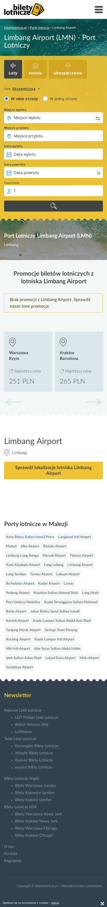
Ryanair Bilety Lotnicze (34, 760)
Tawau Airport (41, 574)
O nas (9, 847)
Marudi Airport (54, 556)
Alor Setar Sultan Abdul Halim (57, 649)
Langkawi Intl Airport (74, 537)
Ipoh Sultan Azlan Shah (23, 658)
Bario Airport (16, 611)
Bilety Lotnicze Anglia (21, 779)
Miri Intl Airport (18, 649)
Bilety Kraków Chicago (34, 835)
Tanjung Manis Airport (23, 630)
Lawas (69, 583)
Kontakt (10, 854)
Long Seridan (16, 574)
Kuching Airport (18, 639)
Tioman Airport (81, 556)
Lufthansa (23, 732)
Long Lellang (54, 565)
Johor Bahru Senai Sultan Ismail (54, 611)
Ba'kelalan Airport (20, 583)
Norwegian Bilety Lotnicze (36, 746)
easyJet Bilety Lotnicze (33, 767)
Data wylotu (13, 146)
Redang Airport (18, 593)
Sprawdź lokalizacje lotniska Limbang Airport (53, 470)
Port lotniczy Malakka (23, 602)
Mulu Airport (89, 658)
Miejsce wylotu (15, 110)
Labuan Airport (68, 574)
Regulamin (13, 861)
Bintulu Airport (54, 546)
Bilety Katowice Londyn (34, 793)
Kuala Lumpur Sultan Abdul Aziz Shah (62, 621)
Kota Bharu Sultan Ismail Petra (30, 537)
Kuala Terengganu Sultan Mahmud (70, 602)
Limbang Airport (80, 565)
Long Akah (90, 593)
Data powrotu (14, 164)
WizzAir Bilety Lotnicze (34, 753)
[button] (93, 402)
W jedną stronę (63, 98)
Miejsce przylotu (16, 128)
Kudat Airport (49, 583)
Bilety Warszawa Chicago (36, 828)
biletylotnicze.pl (15, 27)
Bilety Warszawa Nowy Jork (38, 814)
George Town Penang (61, 630)
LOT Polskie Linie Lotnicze (36, 718)
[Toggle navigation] (99, 9)
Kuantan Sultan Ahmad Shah (56, 593)
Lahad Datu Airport (60, 658)
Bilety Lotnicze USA (20, 807)
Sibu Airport (30, 546)
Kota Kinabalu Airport (23, 565)
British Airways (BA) (31, 725)
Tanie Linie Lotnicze (20, 739)
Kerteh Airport (17, 621)
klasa (7, 89)
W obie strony (24, 98)
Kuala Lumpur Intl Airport (54, 639)
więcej (55, 903)
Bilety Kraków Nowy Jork (36, 821)
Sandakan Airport (19, 667)
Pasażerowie (11, 183)
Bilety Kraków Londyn (33, 800)
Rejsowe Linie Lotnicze (22, 710)
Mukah (11, 546)
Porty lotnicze (39, 27)
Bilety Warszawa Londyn (35, 786)
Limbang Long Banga (22, 556)
